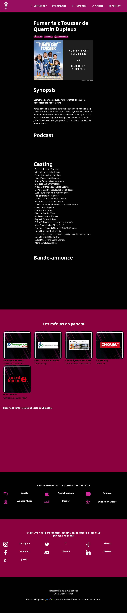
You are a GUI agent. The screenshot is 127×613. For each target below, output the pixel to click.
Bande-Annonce (61, 37)
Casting (48, 37)
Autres (113, 5)
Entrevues (59, 5)
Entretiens (38, 5)
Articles (97, 5)
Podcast (38, 37)
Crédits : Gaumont (87, 80)
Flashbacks (78, 5)
